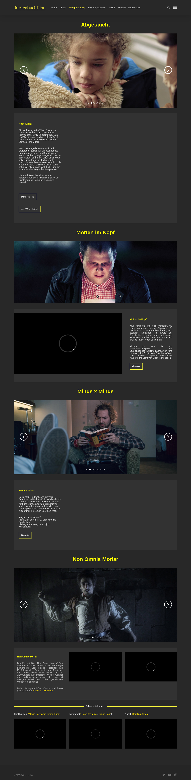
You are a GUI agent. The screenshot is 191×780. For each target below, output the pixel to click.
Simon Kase (53, 714)
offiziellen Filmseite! (43, 690)
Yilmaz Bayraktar (37, 714)
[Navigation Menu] (175, 7)
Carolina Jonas (140, 714)
